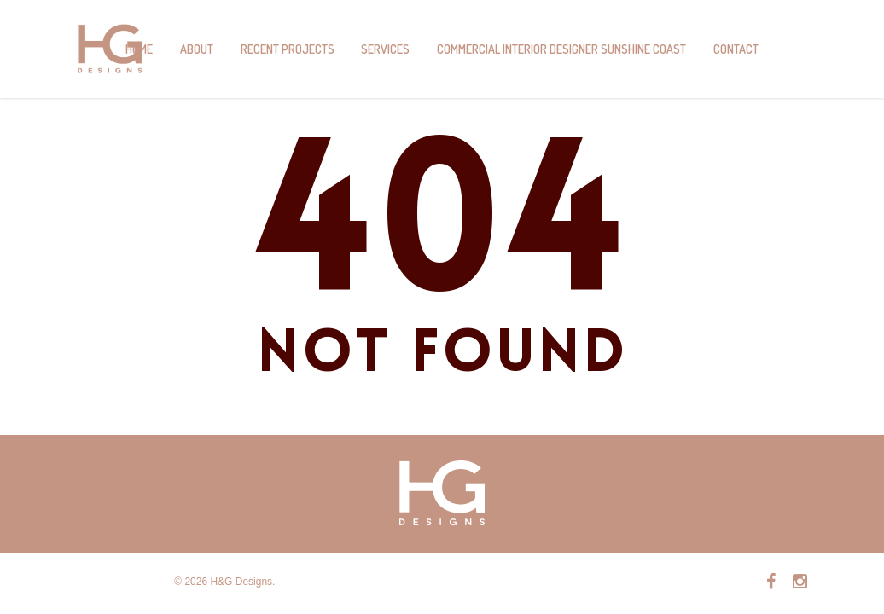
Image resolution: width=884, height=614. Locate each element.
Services (385, 49)
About (196, 49)
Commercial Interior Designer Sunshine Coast (561, 49)
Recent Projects (287, 49)
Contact (736, 49)
